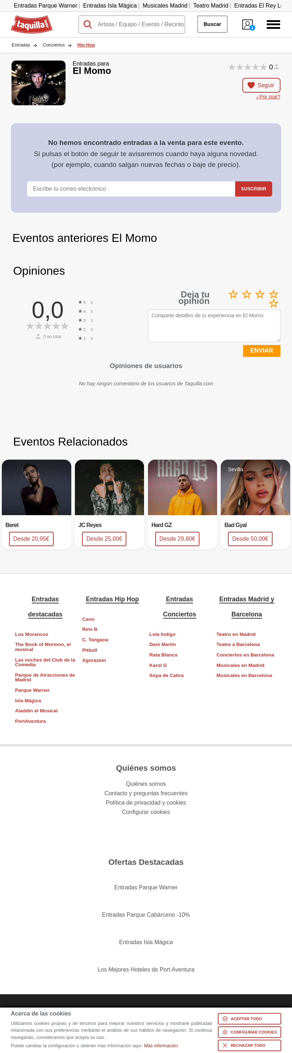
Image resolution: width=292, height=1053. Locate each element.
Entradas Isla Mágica (110, 6)
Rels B (89, 629)
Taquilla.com (27, 18)
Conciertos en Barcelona (245, 655)
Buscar (212, 24)
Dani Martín (162, 644)
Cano (88, 619)
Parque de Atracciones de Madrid (45, 677)
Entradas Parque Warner (45, 6)
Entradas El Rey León (262, 6)
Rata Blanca (163, 655)
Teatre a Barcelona (238, 644)
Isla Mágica (28, 700)
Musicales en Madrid (240, 665)
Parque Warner (32, 690)
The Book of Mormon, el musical (43, 647)
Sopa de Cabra (166, 675)
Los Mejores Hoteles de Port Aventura (146, 969)
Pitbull (89, 650)
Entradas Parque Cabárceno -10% (146, 915)
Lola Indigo (162, 634)
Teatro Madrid (211, 6)
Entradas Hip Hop (112, 599)
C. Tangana (95, 639)
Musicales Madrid (165, 6)
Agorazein (94, 660)
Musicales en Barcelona (244, 675)
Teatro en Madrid (236, 634)
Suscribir (253, 188)
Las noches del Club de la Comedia (45, 662)
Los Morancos (31, 634)
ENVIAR (261, 350)
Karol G (158, 665)
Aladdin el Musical (36, 710)
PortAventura (30, 721)
